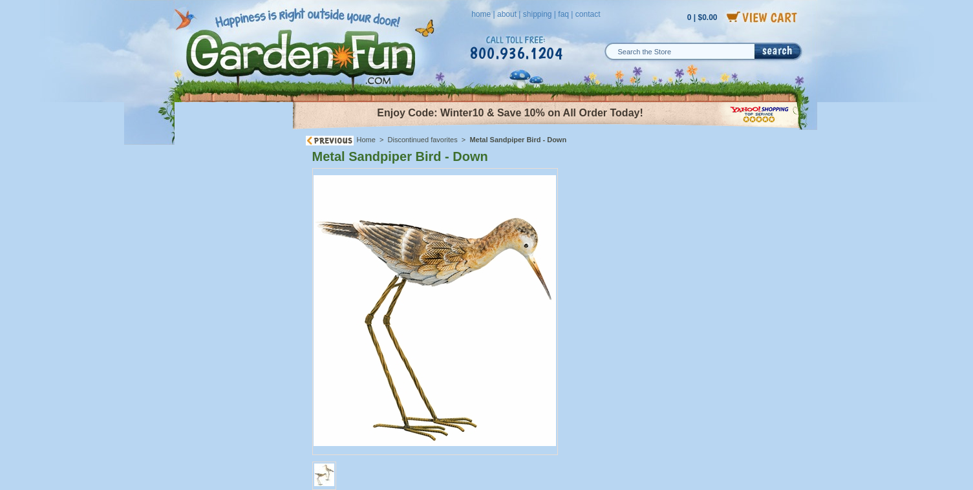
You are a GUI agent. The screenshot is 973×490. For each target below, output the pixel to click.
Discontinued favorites (423, 140)
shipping (537, 14)
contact (588, 14)
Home (366, 140)
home (481, 14)
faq (563, 14)
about (507, 14)
